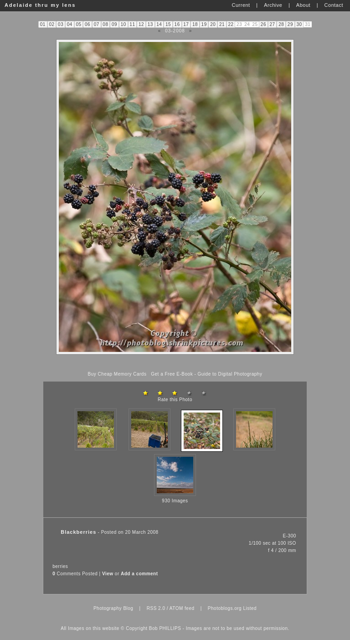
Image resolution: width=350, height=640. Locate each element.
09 (114, 24)
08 (105, 24)
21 (222, 24)
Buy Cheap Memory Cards (117, 374)
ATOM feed (182, 608)
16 (177, 24)
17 (186, 24)
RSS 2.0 (156, 608)
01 (43, 24)
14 (159, 24)
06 (87, 24)
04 (69, 24)
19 (204, 24)
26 (263, 24)
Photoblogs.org (225, 608)
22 (231, 24)
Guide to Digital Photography (230, 374)
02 (51, 24)
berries (60, 566)
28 (281, 24)
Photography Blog (113, 608)
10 (123, 24)
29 (290, 24)
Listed (250, 608)
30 (299, 24)
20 (213, 24)
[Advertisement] (175, 363)
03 (60, 24)
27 (272, 24)
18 (195, 24)
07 (96, 24)
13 (150, 24)
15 (168, 24)
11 (132, 24)
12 (141, 24)
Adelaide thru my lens (40, 5)
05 (78, 24)
